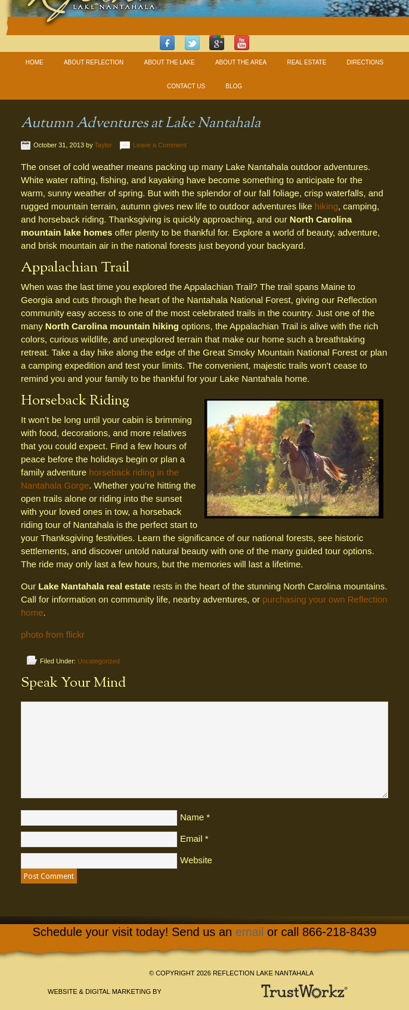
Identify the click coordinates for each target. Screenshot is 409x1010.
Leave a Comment (160, 145)
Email (191, 838)
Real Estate (306, 62)
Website (196, 860)
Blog (233, 86)
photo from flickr (53, 634)
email (250, 931)
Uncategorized (99, 661)
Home (35, 62)
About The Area (241, 62)
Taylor (103, 145)
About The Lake (169, 62)
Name (192, 817)
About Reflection (93, 62)
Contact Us (186, 86)
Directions (365, 62)
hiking (326, 206)
